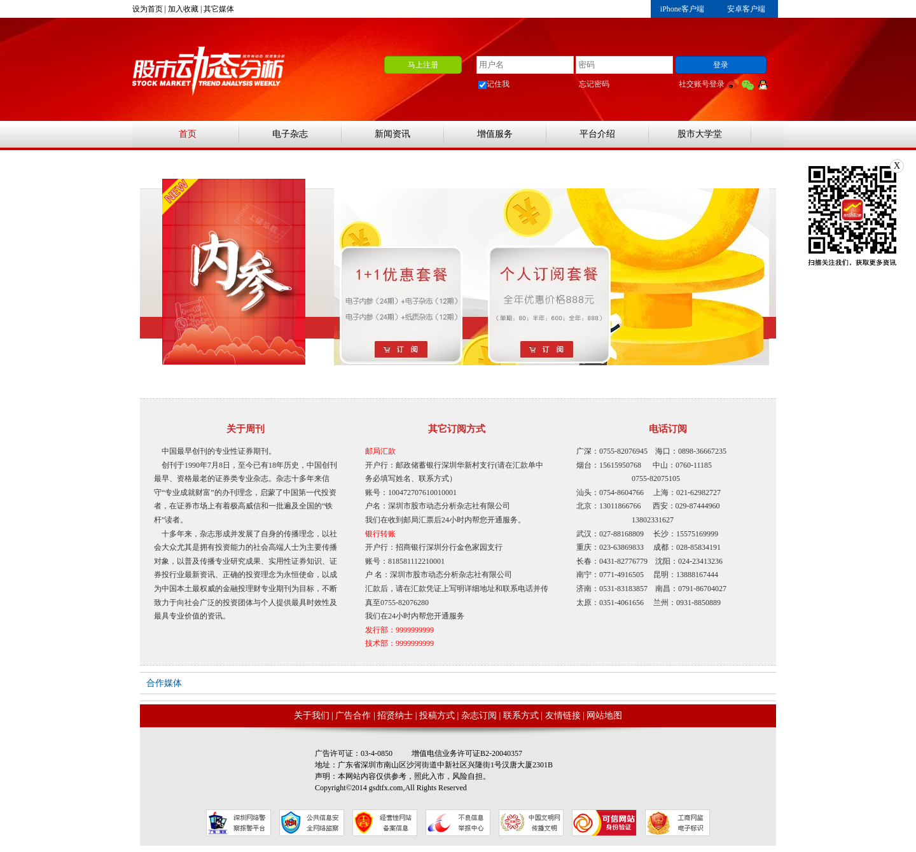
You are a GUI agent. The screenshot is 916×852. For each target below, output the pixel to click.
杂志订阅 (479, 715)
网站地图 (604, 715)
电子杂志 (290, 134)
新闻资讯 (392, 134)
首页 (188, 134)
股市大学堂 (699, 134)
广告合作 (353, 715)
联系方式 (521, 715)
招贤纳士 (395, 715)
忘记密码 (594, 84)
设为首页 (147, 8)
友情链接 (563, 715)
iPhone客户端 (682, 8)
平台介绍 (597, 134)
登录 (720, 64)
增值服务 (495, 134)
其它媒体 (219, 8)
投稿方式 (437, 715)
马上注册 (423, 64)
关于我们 (312, 715)
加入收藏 (183, 8)
